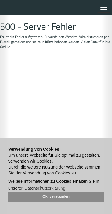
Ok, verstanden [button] (56, 196)
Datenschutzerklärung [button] (44, 188)
